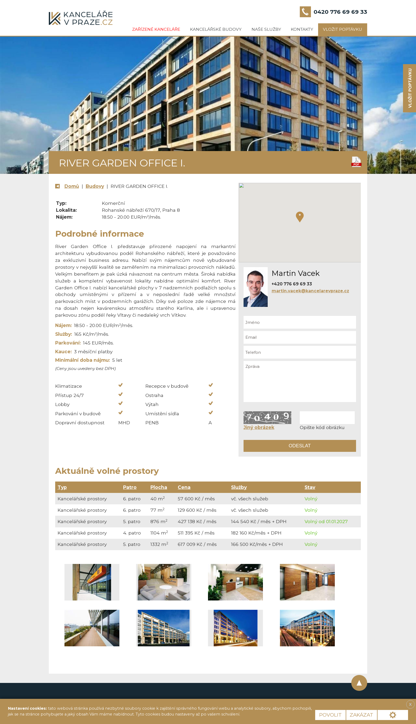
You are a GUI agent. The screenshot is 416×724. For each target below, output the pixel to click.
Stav (310, 487)
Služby (239, 487)
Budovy (95, 186)
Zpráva (300, 381)
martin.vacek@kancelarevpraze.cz (310, 290)
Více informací (259, 714)
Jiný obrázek (259, 427)
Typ (62, 487)
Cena (184, 487)
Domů (71, 186)
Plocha (158, 487)
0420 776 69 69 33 (340, 11)
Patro (130, 487)
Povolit (330, 715)
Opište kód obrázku (322, 427)
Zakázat (361, 715)
